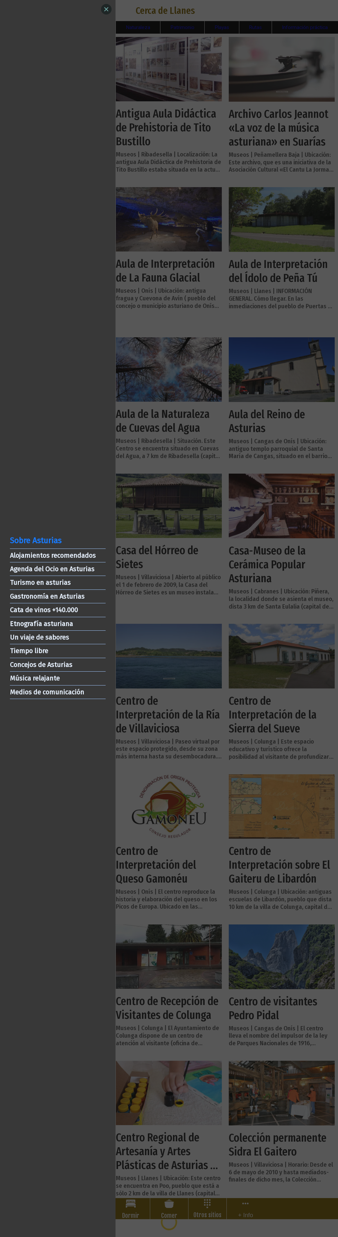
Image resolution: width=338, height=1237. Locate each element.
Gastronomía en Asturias (47, 596)
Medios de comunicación (47, 692)
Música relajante (35, 678)
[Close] (106, 9)
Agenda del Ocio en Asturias (52, 569)
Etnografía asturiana (41, 624)
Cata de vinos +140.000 (44, 610)
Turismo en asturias (40, 582)
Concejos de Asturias (41, 665)
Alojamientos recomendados (53, 555)
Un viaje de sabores (39, 637)
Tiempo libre (29, 651)
